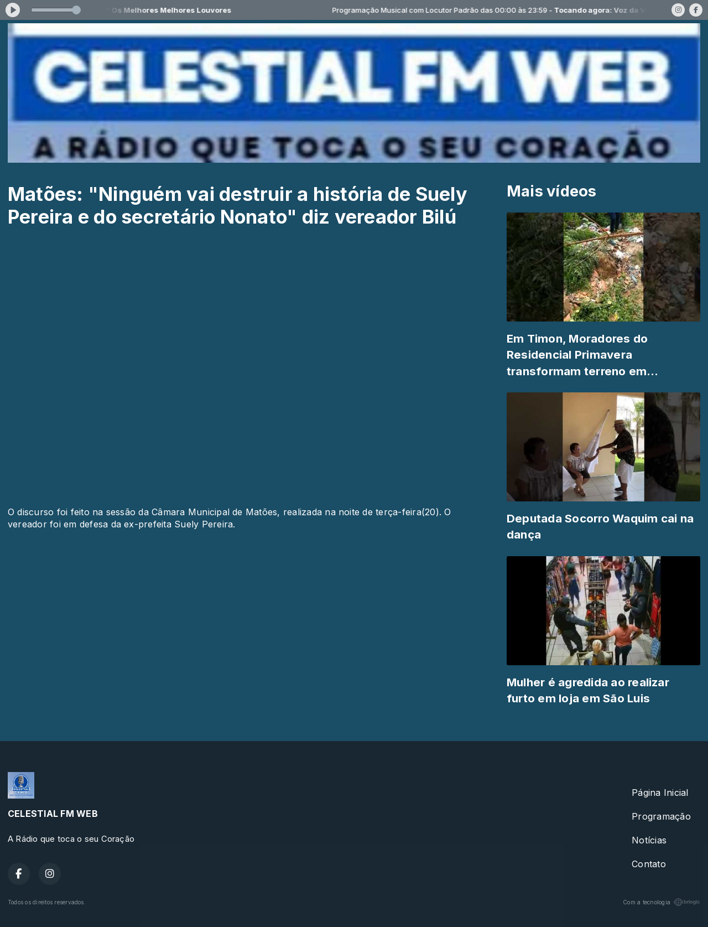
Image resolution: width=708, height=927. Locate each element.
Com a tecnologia (661, 902)
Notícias (649, 840)
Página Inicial (660, 792)
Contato (649, 863)
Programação (661, 816)
